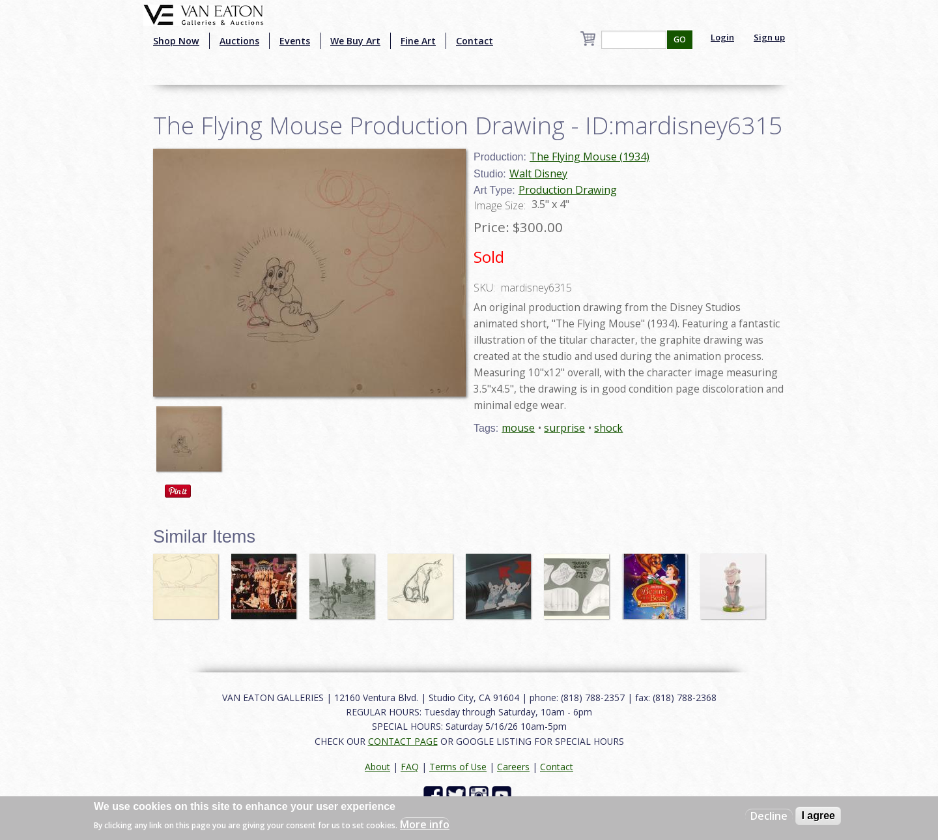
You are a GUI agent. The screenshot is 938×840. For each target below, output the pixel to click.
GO (680, 39)
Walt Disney (538, 173)
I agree (818, 815)
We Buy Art (355, 41)
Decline (769, 816)
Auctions (239, 41)
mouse (518, 428)
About (377, 766)
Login (722, 37)
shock (608, 428)
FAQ (410, 766)
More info (424, 824)
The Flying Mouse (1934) (589, 156)
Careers (513, 766)
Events (294, 41)
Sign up (769, 37)
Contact (474, 41)
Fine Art (418, 41)
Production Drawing (568, 190)
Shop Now (176, 41)
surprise (564, 428)
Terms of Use (458, 766)
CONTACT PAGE (403, 741)
